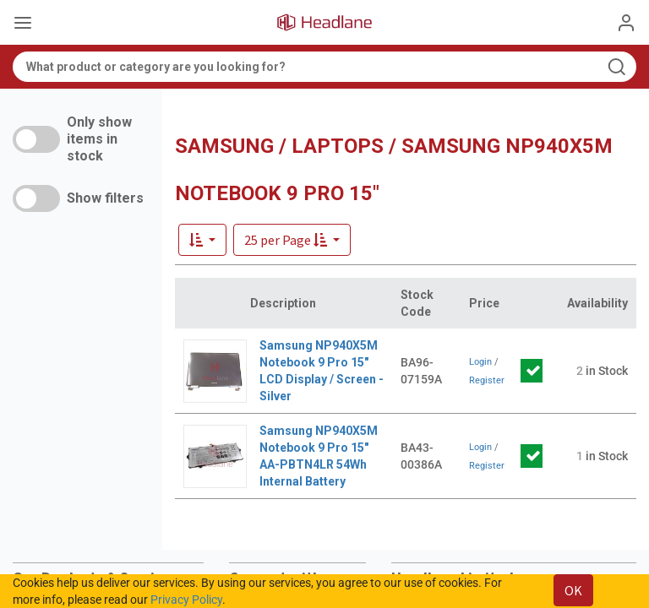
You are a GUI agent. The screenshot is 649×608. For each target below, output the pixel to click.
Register (486, 380)
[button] (292, 240)
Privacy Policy (186, 599)
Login (480, 361)
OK (573, 590)
